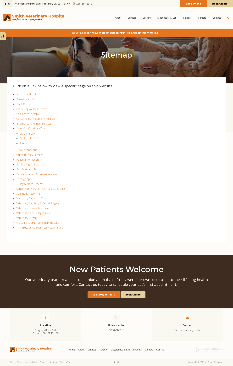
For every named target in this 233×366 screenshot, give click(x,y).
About (118, 18)
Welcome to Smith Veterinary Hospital (38, 222)
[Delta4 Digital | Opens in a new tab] (199, 349)
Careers (202, 18)
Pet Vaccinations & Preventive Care (36, 174)
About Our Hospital (27, 94)
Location (45, 325)
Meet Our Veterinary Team (31, 128)
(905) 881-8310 (84, 3)
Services (132, 18)
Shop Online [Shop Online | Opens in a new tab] (193, 3)
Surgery (147, 18)
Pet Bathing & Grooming (30, 164)
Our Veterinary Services (29, 155)
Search (43, 362)
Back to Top (65, 362)
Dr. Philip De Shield (30, 138)
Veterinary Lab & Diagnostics (33, 213)
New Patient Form (26, 150)
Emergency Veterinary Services (33, 123)
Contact (217, 18)
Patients (187, 18)
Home (71, 349)
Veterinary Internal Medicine (32, 208)
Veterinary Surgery (26, 218)
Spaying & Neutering (28, 193)
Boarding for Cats (26, 99)
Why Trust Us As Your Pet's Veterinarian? (39, 227)
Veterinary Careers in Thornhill (33, 198)
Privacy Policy (16, 362)
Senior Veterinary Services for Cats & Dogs (41, 189)
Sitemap (53, 362)
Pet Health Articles (27, 169)
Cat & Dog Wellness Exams (31, 109)
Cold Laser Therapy (27, 114)
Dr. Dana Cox (27, 133)
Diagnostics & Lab (167, 18)
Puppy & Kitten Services (30, 184)
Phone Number (116, 325)
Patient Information (27, 159)
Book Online (219, 3)
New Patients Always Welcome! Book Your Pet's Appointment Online (115, 33)
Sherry (23, 143)
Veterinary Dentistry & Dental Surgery (37, 203)
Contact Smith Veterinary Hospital (35, 118)
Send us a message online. (187, 330)
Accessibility (31, 362)
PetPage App (23, 179)
